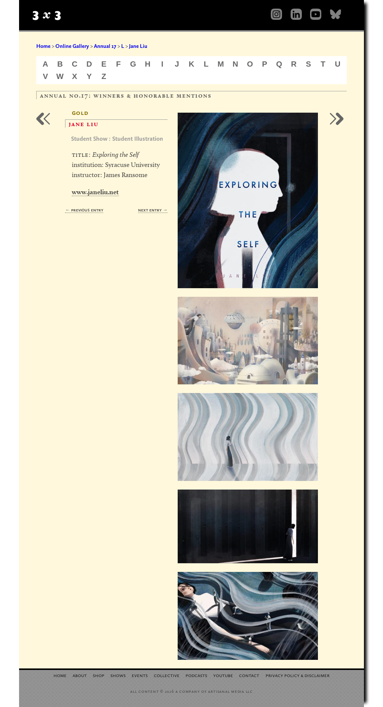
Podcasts (196, 675)
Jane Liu (138, 46)
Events (140, 675)
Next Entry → (153, 210)
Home (43, 46)
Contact (249, 675)
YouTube (223, 675)
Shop (98, 675)
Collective (167, 675)
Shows (118, 675)
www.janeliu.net (95, 192)
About (80, 675)
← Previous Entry (84, 210)
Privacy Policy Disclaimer (298, 675)
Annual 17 (105, 46)
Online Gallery (72, 46)
